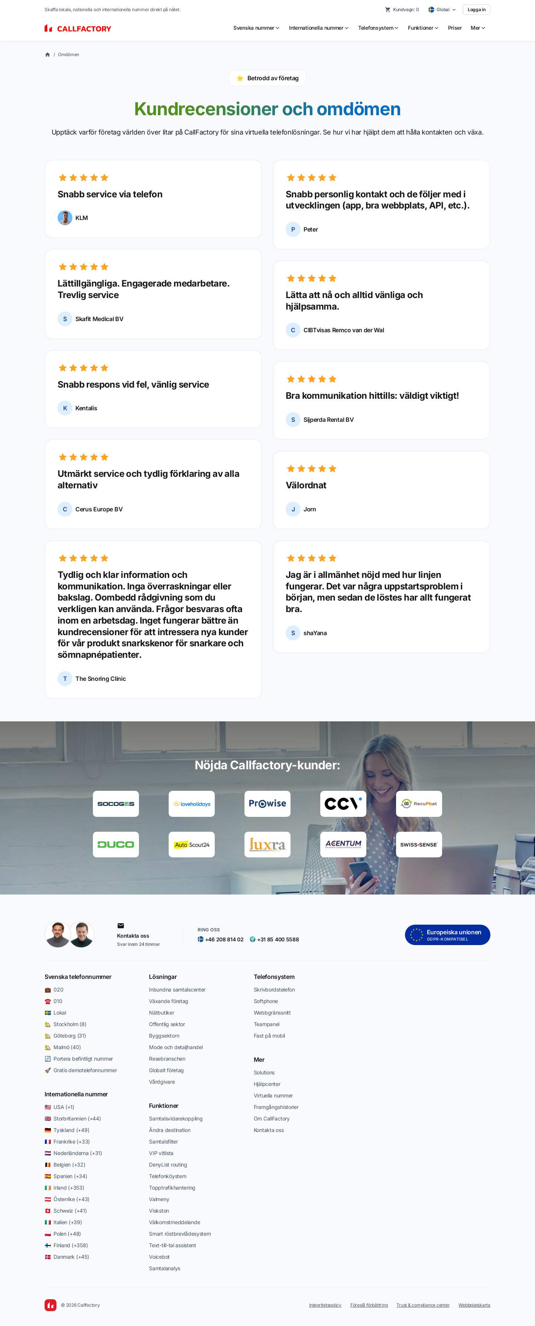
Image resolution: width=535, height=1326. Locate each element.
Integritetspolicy (325, 1305)
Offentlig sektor (167, 1024)
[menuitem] (257, 27)
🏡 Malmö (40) (63, 1047)
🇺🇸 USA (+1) (59, 1107)
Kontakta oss (269, 1130)
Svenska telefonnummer (78, 976)
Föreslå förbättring (369, 1305)
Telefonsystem (274, 976)
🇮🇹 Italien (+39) (63, 1222)
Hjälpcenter (267, 1084)
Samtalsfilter (163, 1141)
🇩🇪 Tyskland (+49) (67, 1130)
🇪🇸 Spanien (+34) (66, 1176)
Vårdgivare (162, 1081)
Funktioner (163, 1105)
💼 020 (54, 989)
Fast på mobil (269, 1035)
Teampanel (266, 1024)
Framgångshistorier (276, 1107)
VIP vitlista (161, 1153)
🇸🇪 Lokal (55, 1012)
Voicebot (159, 1257)
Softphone (266, 1001)
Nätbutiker (161, 1012)
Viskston (159, 1210)
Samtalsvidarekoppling (175, 1118)
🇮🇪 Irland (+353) (64, 1187)
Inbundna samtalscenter (177, 989)
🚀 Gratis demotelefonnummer (81, 1070)
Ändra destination (169, 1130)
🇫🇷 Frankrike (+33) (67, 1141)
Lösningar (162, 976)
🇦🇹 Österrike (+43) (67, 1199)
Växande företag (168, 1001)
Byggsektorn (164, 1035)
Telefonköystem (167, 1176)
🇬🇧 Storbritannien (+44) (73, 1118)
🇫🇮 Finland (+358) (66, 1245)
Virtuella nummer (273, 1095)
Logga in (477, 9)
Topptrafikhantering (172, 1187)
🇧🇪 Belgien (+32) (65, 1164)
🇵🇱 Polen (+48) (63, 1233)
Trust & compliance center (423, 1305)
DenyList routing (168, 1164)
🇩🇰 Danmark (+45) (67, 1257)
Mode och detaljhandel (175, 1047)
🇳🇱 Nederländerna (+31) (73, 1153)
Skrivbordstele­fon (274, 989)
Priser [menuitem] (455, 28)
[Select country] (442, 9)
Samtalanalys (164, 1268)
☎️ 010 (53, 1001)
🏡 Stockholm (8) (66, 1024)
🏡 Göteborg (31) (65, 1035)
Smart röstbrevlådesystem (180, 1233)
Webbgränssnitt (272, 1012)
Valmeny (159, 1199)
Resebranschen (167, 1058)
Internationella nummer (76, 1094)
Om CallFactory (272, 1118)
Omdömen (68, 54)
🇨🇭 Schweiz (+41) (66, 1210)
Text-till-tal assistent (172, 1245)
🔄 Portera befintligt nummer (79, 1058)
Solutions (264, 1072)
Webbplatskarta (474, 1305)
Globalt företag (166, 1070)
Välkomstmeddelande (174, 1222)
